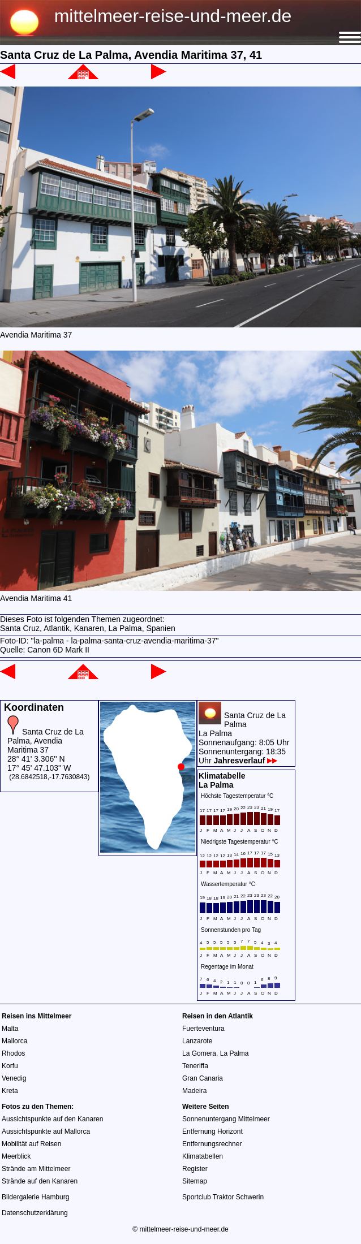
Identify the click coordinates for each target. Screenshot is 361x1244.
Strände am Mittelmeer (36, 1169)
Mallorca (14, 1041)
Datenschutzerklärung (35, 1213)
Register (195, 1169)
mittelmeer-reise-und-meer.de (173, 16)
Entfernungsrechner (212, 1144)
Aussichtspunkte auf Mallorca (46, 1131)
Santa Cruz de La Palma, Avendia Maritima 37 (45, 740)
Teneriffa (195, 1066)
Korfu (10, 1066)
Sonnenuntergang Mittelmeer (226, 1119)
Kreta (10, 1091)
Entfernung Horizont (212, 1131)
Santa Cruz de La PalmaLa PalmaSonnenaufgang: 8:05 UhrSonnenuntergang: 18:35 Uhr (244, 738)
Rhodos (13, 1053)
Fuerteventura (203, 1029)
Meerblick (16, 1156)
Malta (10, 1029)
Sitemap (194, 1181)
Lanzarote (197, 1041)
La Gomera (199, 1053)
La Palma (234, 1053)
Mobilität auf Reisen (31, 1144)
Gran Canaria (202, 1078)
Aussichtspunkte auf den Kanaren (52, 1119)
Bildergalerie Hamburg (35, 1197)
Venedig (14, 1078)
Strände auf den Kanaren (40, 1181)
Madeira (194, 1091)
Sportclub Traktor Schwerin (223, 1197)
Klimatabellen (202, 1156)
